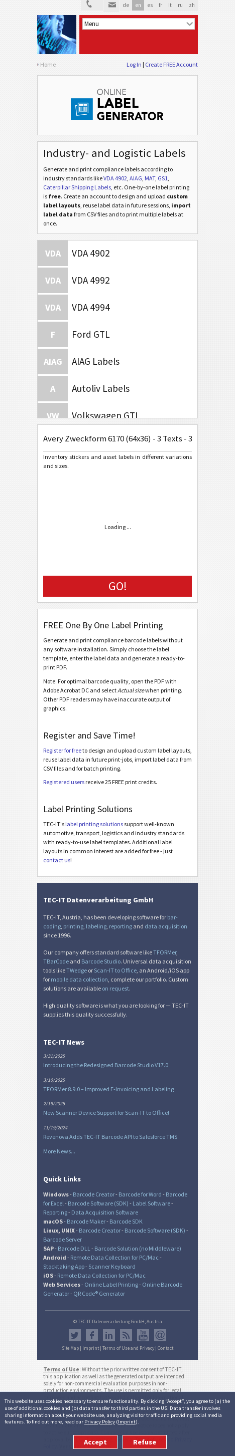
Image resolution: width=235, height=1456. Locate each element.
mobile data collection (79, 979)
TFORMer (164, 952)
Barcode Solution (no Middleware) (137, 1248)
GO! (117, 586)
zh (192, 5)
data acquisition (166, 926)
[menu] (138, 24)
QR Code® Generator (99, 1293)
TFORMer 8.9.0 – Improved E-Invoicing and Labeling (108, 1089)
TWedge (76, 970)
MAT (150, 178)
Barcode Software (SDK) (98, 1203)
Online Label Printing (111, 1284)
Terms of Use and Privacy (128, 1348)
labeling (96, 926)
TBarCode (56, 961)
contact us (56, 860)
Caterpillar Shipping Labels (77, 187)
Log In (134, 64)
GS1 (163, 178)
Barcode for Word (140, 1194)
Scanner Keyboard (112, 1266)
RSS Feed (126, 1335)
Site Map (70, 1348)
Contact (165, 1348)
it (170, 5)
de (126, 5)
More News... (59, 1151)
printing (73, 926)
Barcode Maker (86, 1221)
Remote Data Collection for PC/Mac (114, 1257)
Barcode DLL (74, 1248)
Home (48, 64)
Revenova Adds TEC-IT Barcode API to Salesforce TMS (110, 1136)
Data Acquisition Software (104, 1212)
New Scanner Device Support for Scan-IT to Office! (106, 1112)
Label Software (151, 1203)
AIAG (136, 178)
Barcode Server (62, 1239)
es (150, 5)
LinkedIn (109, 1335)
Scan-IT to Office (115, 970)
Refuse (144, 1441)
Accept (95, 1441)
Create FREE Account (171, 64)
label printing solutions (94, 824)
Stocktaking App (63, 1266)
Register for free (62, 750)
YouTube (143, 1335)
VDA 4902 (115, 178)
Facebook (92, 1335)
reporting (120, 926)
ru (180, 5)
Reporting (55, 1212)
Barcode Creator (93, 1194)
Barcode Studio (101, 961)
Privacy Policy (99, 1421)
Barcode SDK (126, 1221)
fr (160, 5)
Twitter (75, 1335)
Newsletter (160, 1335)
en (138, 5)
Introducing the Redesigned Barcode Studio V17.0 (105, 1065)
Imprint (127, 1421)
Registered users (63, 782)
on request (115, 988)
